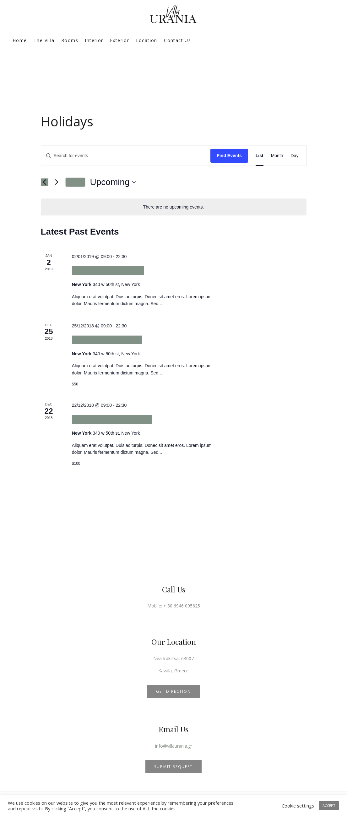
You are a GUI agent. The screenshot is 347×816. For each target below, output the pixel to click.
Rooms (69, 40)
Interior (94, 40)
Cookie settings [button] (298, 805)
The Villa (44, 40)
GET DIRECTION (173, 691)
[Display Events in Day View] (295, 156)
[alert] (173, 207)
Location (146, 40)
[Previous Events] (44, 182)
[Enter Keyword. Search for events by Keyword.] (126, 156)
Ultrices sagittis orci (108, 270)
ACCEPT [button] (329, 805)
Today (75, 182)
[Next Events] (57, 182)
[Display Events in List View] (259, 156)
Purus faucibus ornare (112, 419)
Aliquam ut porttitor (107, 340)
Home (20, 40)
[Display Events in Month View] (277, 156)
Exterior (119, 40)
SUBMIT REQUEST (173, 766)
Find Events (229, 155)
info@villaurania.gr (173, 746)
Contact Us (177, 40)
